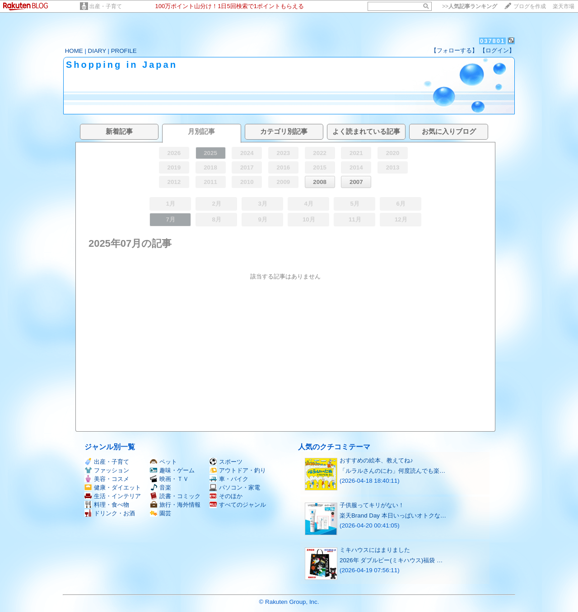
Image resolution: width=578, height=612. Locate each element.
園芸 (160, 513)
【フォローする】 (454, 50)
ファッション (106, 470)
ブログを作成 (529, 6)
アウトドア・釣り (238, 470)
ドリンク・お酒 (109, 513)
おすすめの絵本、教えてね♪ (376, 460)
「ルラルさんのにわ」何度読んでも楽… (392, 470)
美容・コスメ (106, 478)
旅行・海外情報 (175, 504)
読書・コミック (175, 496)
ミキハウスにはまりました (375, 549)
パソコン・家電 (235, 487)
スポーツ (226, 461)
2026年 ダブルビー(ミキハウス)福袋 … (391, 560)
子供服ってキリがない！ (372, 505)
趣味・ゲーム (172, 470)
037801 (492, 41)
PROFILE (124, 50)
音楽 (160, 487)
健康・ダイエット (112, 487)
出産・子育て (105, 6)
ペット (163, 461)
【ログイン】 (497, 50)
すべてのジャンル (238, 504)
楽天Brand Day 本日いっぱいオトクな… (393, 515)
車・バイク (229, 478)
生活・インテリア (112, 496)
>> (469, 6)
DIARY (97, 50)
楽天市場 (563, 6)
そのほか (226, 496)
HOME (74, 50)
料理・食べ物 (106, 504)
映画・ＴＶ (169, 478)
